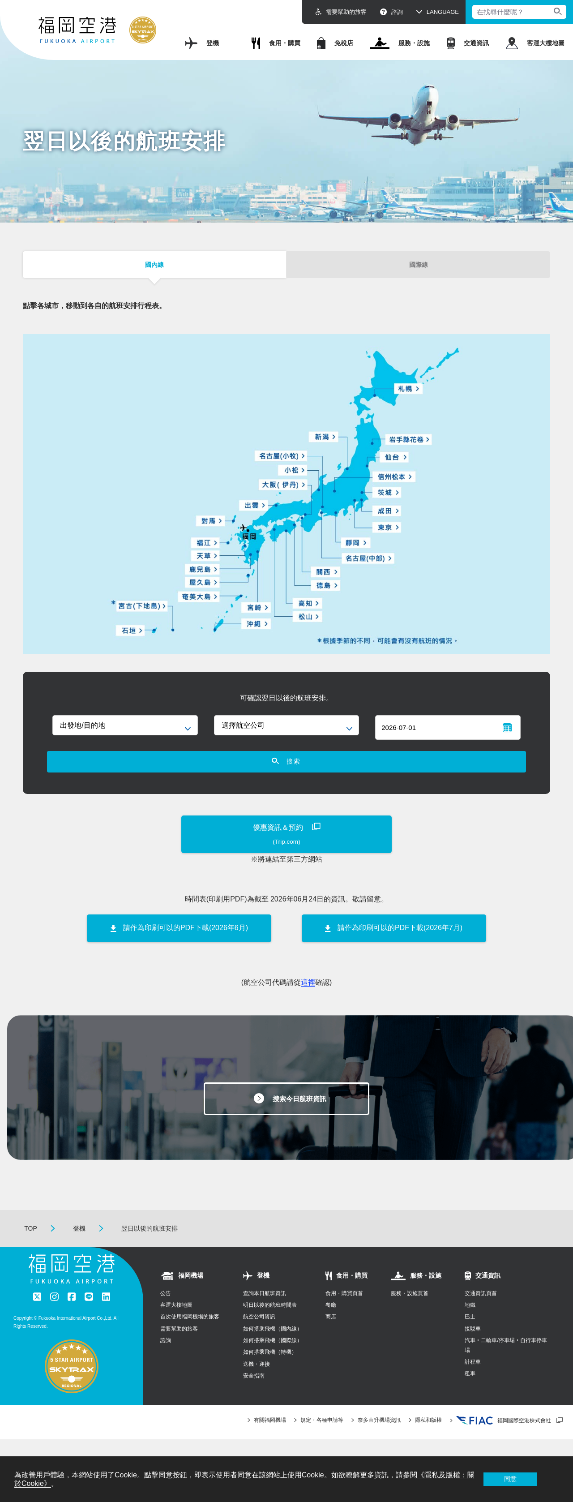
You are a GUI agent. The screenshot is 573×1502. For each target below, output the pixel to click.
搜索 (286, 773)
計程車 (473, 1379)
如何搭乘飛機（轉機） (270, 1370)
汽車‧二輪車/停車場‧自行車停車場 (506, 1363)
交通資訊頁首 (481, 1311)
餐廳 (330, 1322)
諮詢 (391, 12)
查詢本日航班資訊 (264, 1311)
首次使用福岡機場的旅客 (189, 1334)
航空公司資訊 (259, 1334)
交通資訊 (468, 43)
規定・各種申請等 (321, 1438)
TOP (30, 1245)
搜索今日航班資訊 (299, 1114)
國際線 (418, 267)
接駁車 (473, 1346)
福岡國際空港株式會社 (503, 1438)
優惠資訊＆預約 (286, 849)
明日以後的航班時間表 (270, 1322)
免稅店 (335, 43)
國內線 (154, 267)
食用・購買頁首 (344, 1311)
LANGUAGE (443, 12)
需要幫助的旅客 (341, 12)
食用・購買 (276, 43)
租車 (470, 1391)
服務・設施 (400, 43)
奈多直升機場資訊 (379, 1438)
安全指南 (254, 1393)
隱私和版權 (428, 1438)
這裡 (308, 996)
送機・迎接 (256, 1381)
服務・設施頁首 (409, 1311)
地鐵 (470, 1322)
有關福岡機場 (270, 1438)
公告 (165, 1311)
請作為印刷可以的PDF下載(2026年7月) (400, 942)
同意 (510, 1478)
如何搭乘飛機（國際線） (272, 1358)
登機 (202, 43)
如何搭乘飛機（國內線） (272, 1346)
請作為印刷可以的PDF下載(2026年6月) (185, 942)
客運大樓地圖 (535, 43)
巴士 (470, 1334)
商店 (330, 1334)
